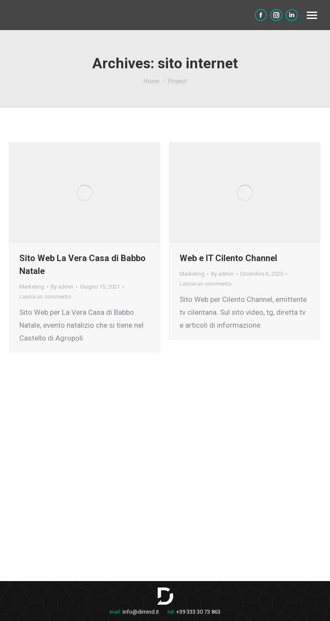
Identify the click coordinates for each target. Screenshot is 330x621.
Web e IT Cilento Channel (228, 258)
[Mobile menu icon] (312, 15)
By (62, 286)
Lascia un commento (45, 296)
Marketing (31, 286)
